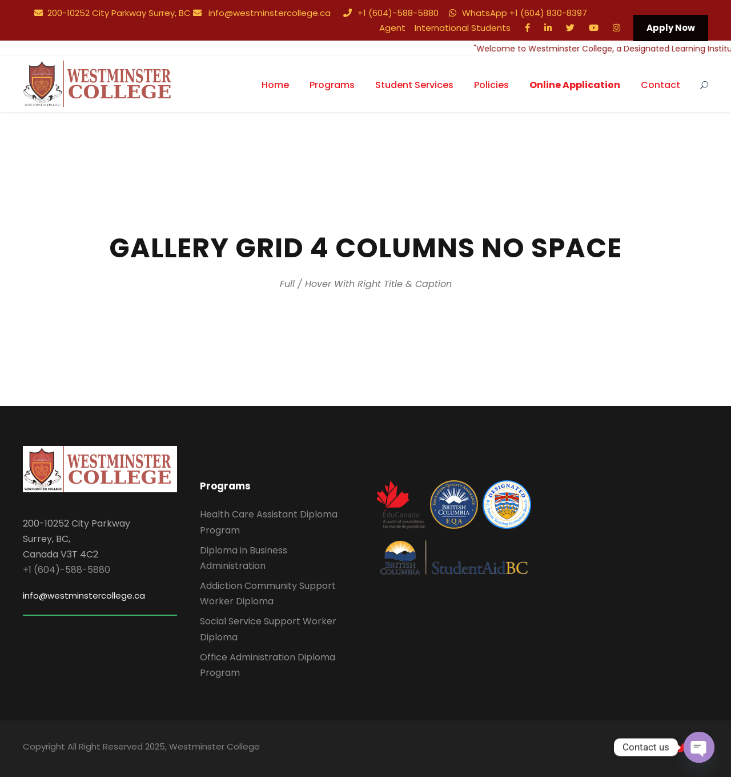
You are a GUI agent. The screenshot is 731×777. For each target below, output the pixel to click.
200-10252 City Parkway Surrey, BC (112, 13)
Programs (332, 84)
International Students (463, 28)
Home (275, 84)
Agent (392, 28)
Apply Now (670, 28)
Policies (491, 84)
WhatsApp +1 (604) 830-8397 (518, 13)
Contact (660, 84)
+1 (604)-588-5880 (391, 13)
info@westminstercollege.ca (262, 13)
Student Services (414, 84)
